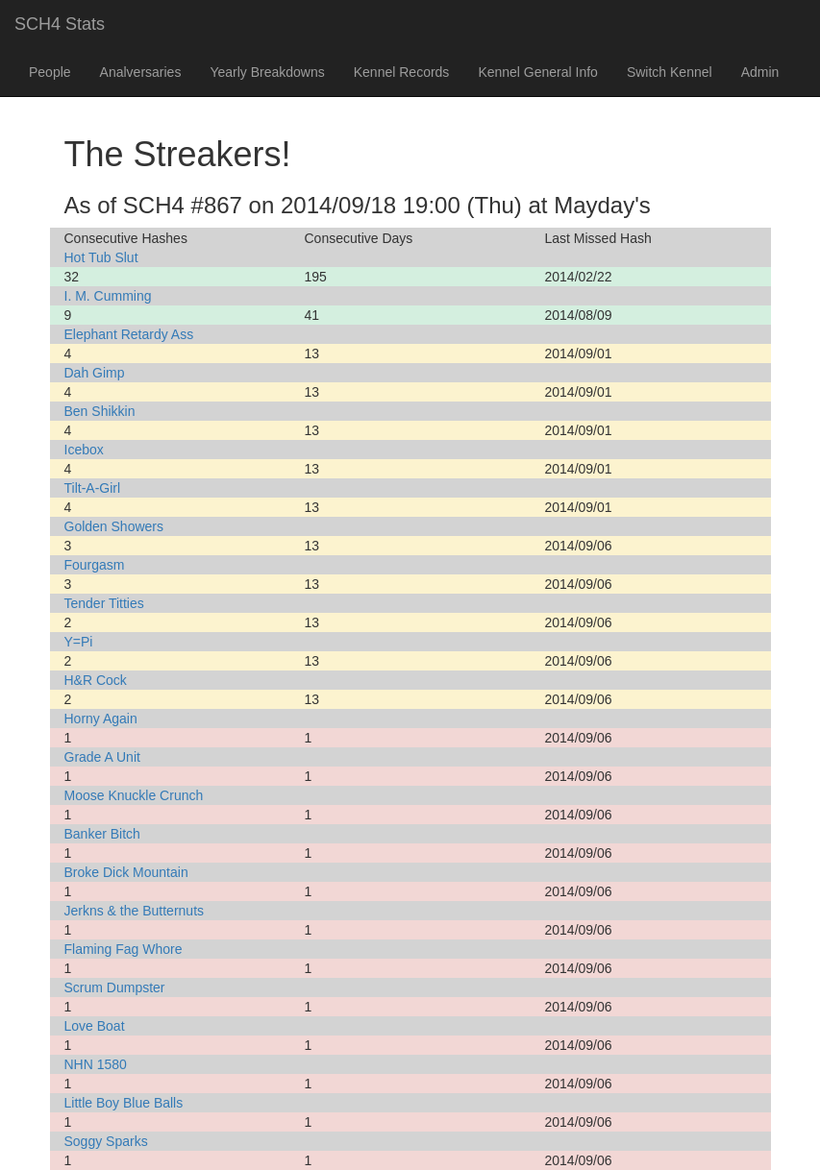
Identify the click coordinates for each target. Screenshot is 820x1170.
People (50, 72)
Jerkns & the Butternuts (134, 910)
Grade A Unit (102, 757)
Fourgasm (94, 565)
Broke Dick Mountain (126, 872)
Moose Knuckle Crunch (134, 795)
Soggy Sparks (106, 1141)
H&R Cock (95, 680)
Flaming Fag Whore (123, 949)
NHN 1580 (95, 1064)
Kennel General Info (538, 72)
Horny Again (100, 718)
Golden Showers (114, 526)
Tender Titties (104, 603)
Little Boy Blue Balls (124, 1102)
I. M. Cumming (108, 296)
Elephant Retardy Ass (129, 334)
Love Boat (94, 1026)
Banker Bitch (102, 833)
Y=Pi (78, 641)
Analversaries (141, 72)
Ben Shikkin (100, 411)
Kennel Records (402, 72)
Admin (760, 72)
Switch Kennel (669, 72)
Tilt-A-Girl (92, 488)
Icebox (84, 449)
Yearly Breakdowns (267, 72)
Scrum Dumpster (114, 987)
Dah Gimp (94, 372)
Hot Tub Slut (101, 257)
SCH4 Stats (59, 24)
